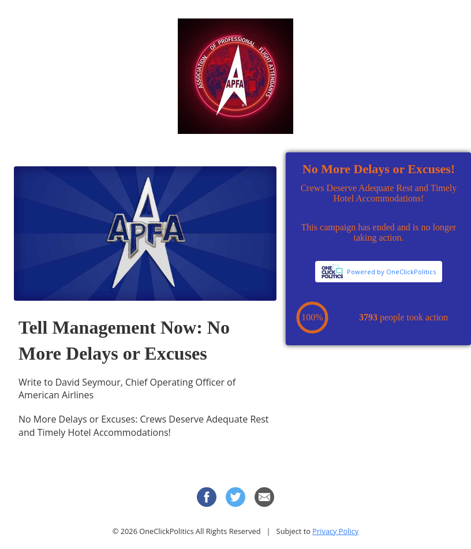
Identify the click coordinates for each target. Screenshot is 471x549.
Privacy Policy (335, 531)
